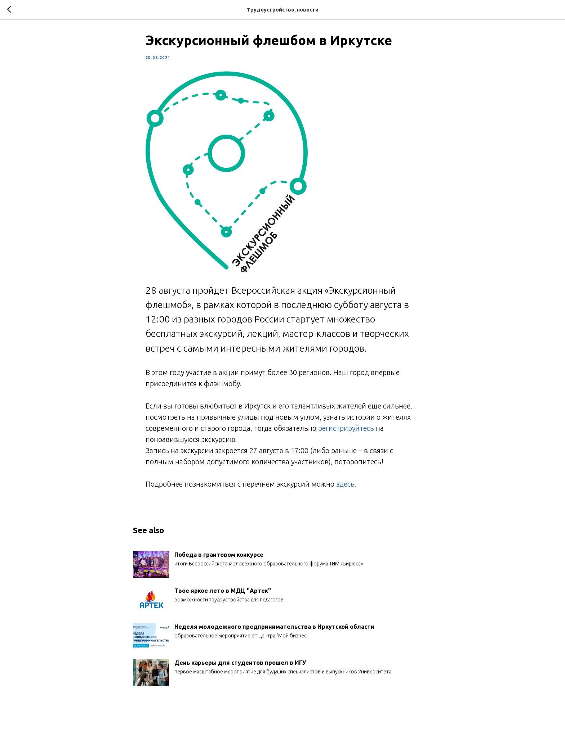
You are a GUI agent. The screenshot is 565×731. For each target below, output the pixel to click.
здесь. (347, 486)
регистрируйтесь (346, 430)
